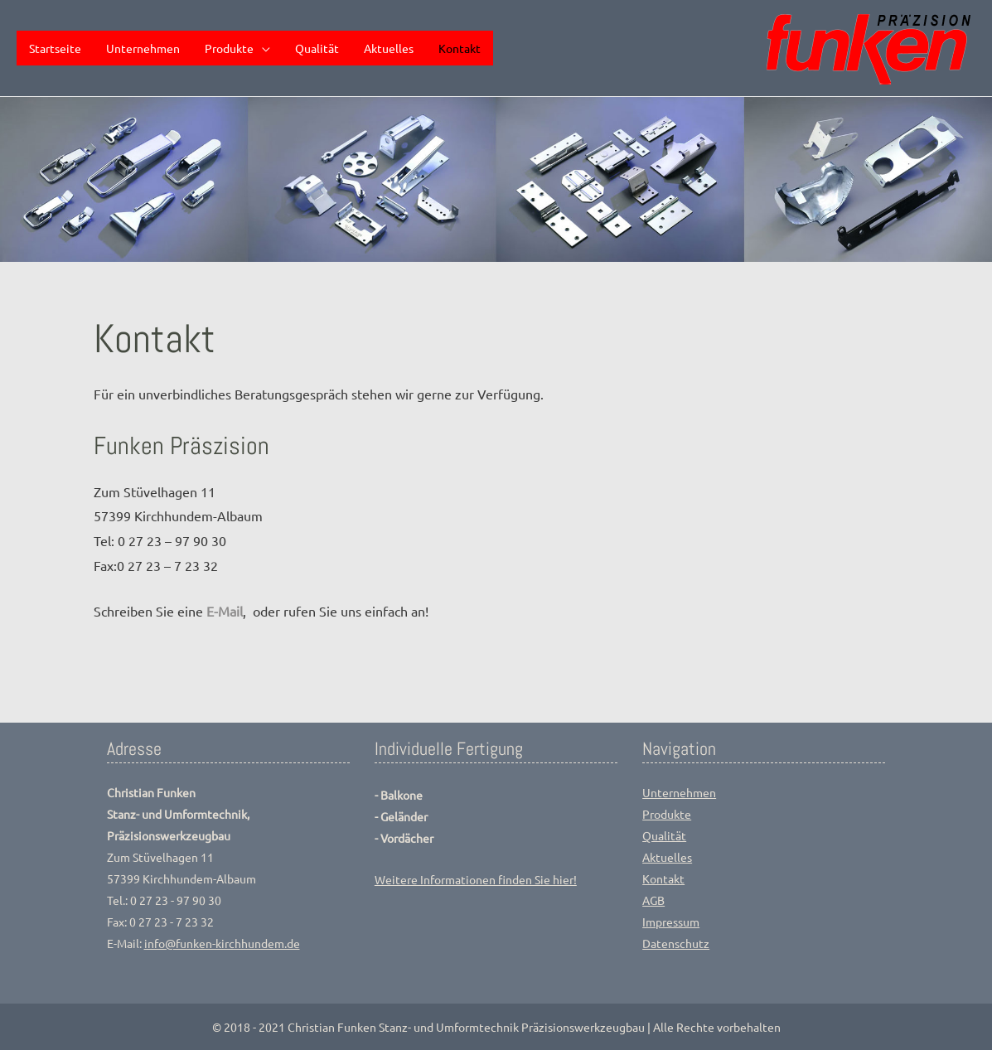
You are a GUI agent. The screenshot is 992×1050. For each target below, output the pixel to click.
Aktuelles (667, 856)
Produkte (666, 813)
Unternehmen (679, 792)
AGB (653, 900)
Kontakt (663, 878)
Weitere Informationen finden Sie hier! (476, 879)
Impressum (670, 921)
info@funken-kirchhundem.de (222, 943)
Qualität (664, 835)
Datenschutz (675, 943)
